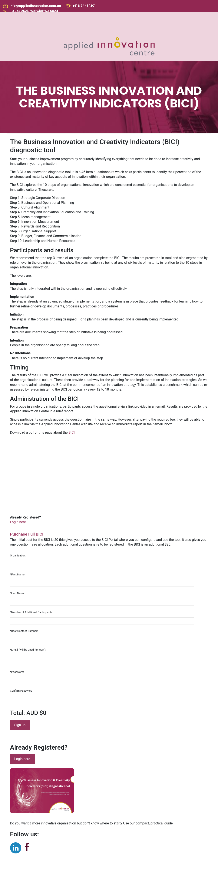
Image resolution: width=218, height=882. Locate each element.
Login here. (22, 759)
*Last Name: (17, 593)
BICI (72, 432)
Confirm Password (21, 690)
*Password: (17, 671)
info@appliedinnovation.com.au (35, 6)
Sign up (20, 725)
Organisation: (18, 555)
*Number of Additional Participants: (31, 612)
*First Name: (17, 574)
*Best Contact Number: (24, 631)
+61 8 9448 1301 (83, 6)
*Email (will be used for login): (28, 649)
